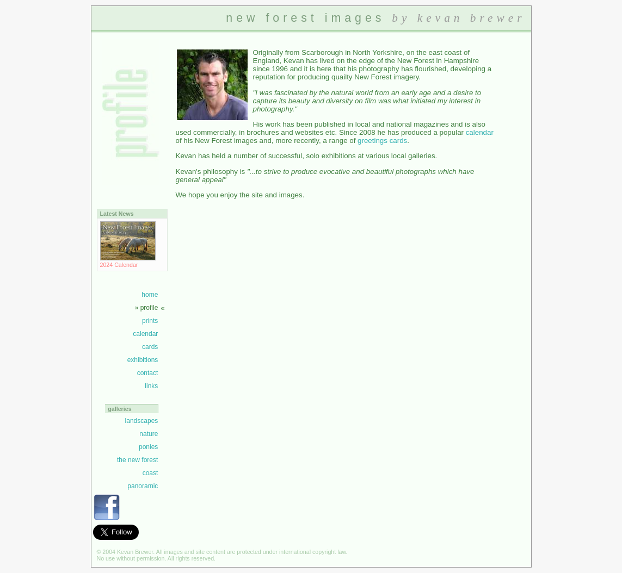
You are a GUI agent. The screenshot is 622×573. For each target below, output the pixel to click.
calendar (145, 334)
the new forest (137, 460)
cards (150, 347)
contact (147, 373)
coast (150, 473)
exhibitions (142, 360)
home (149, 294)
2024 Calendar (128, 261)
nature (148, 434)
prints (150, 321)
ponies (148, 447)
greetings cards (382, 140)
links (151, 386)
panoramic (142, 486)
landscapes (141, 421)
